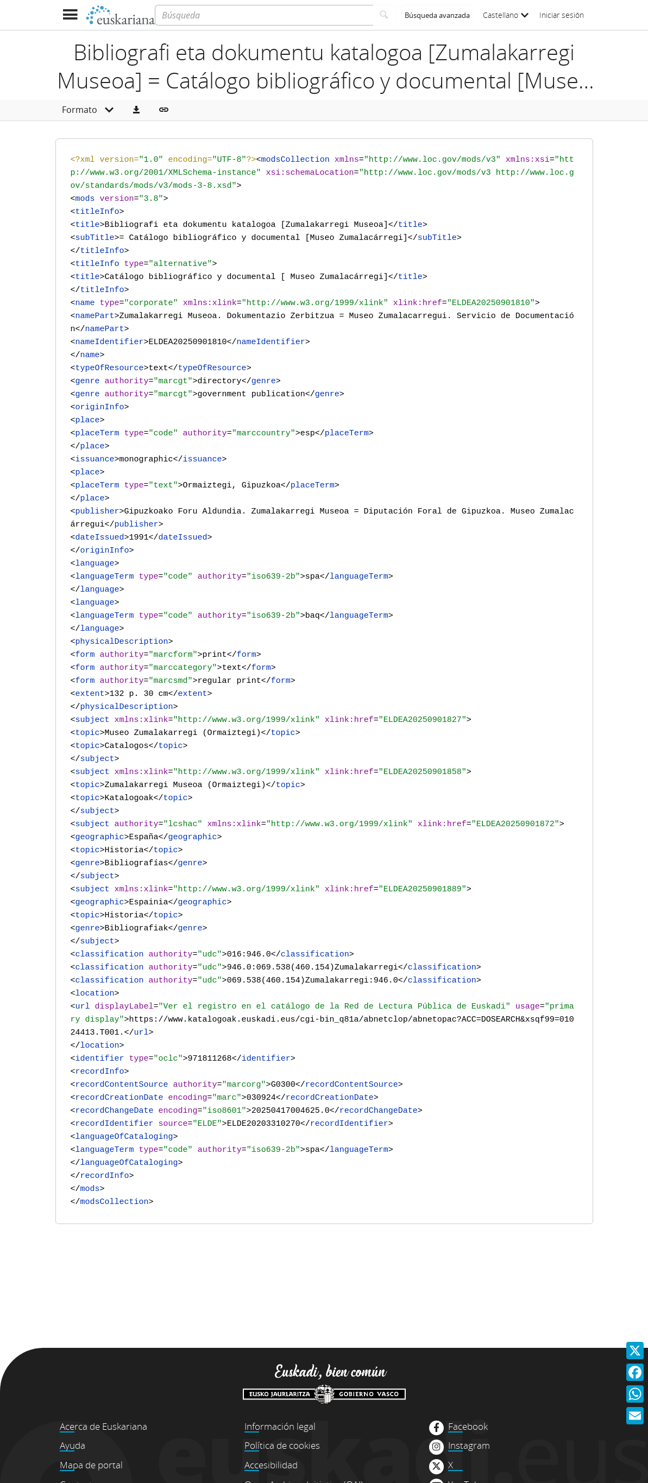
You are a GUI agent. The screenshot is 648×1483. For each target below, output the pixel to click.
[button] (136, 110)
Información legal (280, 1426)
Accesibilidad (271, 1465)
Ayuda (72, 1445)
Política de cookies (282, 1445)
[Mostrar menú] (70, 15)
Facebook (468, 1426)
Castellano (506, 15)
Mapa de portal (91, 1465)
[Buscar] (384, 15)
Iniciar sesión (561, 15)
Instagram (469, 1445)
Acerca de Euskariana (103, 1426)
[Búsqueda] (264, 15)
